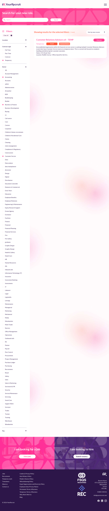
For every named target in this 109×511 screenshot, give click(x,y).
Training (7, 417)
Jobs (3, 473)
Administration (9, 87)
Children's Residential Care (13, 135)
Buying (7, 111)
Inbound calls (9, 269)
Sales (6, 379)
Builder (7, 101)
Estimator (8, 214)
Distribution (8, 180)
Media (7, 318)
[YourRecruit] (11, 4)
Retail (7, 373)
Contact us (5, 486)
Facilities (8, 218)
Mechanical (8, 314)
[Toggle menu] (105, 5)
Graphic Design (9, 249)
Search (56, 20)
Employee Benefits (10, 197)
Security (7, 390)
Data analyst (9, 163)
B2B (6, 94)
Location (5, 40)
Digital (7, 177)
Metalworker (9, 321)
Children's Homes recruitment (14, 132)
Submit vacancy (82, 456)
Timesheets (5, 481)
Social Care (8, 400)
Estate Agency (9, 211)
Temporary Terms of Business (28, 492)
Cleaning (7, 142)
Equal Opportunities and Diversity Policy (32, 484)
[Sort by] (96, 32)
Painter (7, 345)
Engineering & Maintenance (13, 204)
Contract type (6, 46)
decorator (8, 170)
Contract (7, 57)
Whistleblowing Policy (26, 481)
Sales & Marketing (10, 383)
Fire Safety (8, 239)
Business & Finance (11, 104)
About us (5, 484)
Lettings (7, 300)
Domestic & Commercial (12, 187)
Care (6, 122)
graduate (8, 242)
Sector (4, 67)
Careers (7, 125)
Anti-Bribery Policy (25, 476)
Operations (8, 335)
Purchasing (8, 366)
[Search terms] (25, 20)
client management (11, 146)
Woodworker (9, 424)
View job (99, 40)
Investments (9, 283)
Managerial (8, 307)
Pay (3, 431)
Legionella (8, 297)
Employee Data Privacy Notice (29, 486)
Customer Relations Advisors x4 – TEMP (55, 40)
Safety (7, 376)
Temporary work (7, 479)
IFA (6, 266)
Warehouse (8, 421)
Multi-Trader (9, 324)
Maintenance (9, 304)
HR (6, 259)
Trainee (7, 414)
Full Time (8, 50)
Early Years (8, 190)
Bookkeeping (9, 98)
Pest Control (9, 352)
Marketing (8, 311)
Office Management (11, 331)
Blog (21, 497)
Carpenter (8, 129)
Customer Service (10, 156)
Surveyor (8, 407)
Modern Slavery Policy (26, 479)
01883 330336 (102, 492)
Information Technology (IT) (13, 273)
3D (6, 70)
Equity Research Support (12, 208)
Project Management (11, 359)
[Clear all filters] (7, 35)
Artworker (8, 91)
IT (5, 287)
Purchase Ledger (10, 362)
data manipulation (10, 166)
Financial (7, 225)
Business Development (12, 108)
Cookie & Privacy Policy (27, 473)
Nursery (7, 328)
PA (6, 342)
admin (7, 84)
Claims (7, 139)
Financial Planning (10, 228)
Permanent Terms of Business (29, 489)
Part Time (8, 53)
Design (7, 173)
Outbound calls (9, 338)
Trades (7, 410)
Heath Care (8, 256)
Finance (7, 221)
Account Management (11, 74)
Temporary (8, 60)
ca (5, 115)
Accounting (8, 77)
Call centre (8, 118)
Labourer (8, 290)
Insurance (8, 276)
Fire (6, 235)
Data (6, 159)
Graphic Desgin (9, 245)
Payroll (7, 349)
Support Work (9, 404)
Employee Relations (11, 201)
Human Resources (10, 263)
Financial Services (10, 232)
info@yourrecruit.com (100, 495)
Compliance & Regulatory (13, 149)
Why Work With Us (26, 494)
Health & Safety (10, 252)
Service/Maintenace (11, 393)
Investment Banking (11, 280)
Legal (6, 294)
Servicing (8, 397)
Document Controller (11, 184)
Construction (9, 153)
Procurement (9, 355)
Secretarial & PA (10, 386)
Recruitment (9, 369)
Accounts (8, 80)
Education (8, 194)
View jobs (27, 456)
